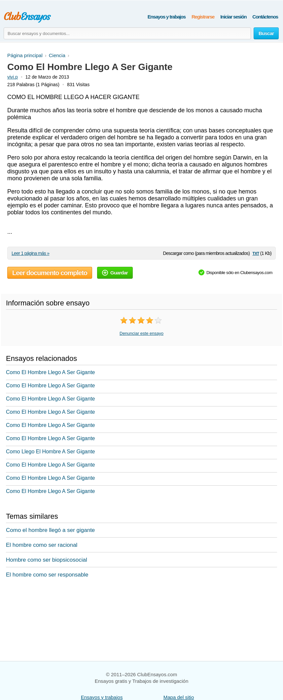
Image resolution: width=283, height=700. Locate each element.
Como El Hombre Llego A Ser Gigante (50, 372)
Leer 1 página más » (30, 253)
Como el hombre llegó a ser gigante (50, 530)
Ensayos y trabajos (167, 16)
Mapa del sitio (178, 697)
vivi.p (12, 77)
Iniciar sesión (233, 16)
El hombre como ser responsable (47, 575)
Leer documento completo (49, 272)
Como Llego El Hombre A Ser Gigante (50, 451)
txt (255, 253)
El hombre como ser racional (41, 545)
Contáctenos (265, 16)
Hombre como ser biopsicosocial (46, 560)
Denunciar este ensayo (141, 333)
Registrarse (203, 16)
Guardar (115, 272)
